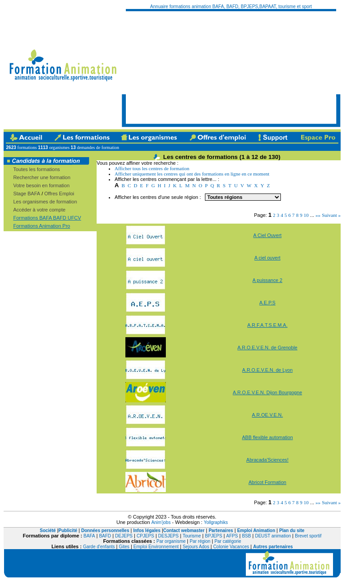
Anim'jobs (161, 522)
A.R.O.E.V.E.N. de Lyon (267, 370)
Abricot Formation (267, 482)
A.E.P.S (267, 302)
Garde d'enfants (99, 546)
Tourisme (191, 535)
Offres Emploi (59, 193)
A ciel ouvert (267, 257)
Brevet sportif (308, 535)
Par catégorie (227, 541)
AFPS (232, 535)
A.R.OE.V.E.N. (267, 415)
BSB (246, 535)
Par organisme (171, 541)
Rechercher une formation (41, 177)
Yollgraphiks (216, 522)
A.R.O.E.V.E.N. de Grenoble (267, 347)
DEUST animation (273, 535)
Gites (124, 546)
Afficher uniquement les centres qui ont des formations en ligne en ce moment (192, 173)
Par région (200, 541)
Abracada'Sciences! (267, 459)
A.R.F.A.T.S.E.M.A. (267, 325)
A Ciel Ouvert (267, 235)
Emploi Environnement (156, 546)
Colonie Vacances (231, 546)
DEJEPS (124, 535)
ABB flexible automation (267, 437)
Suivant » (331, 215)
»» (317, 215)
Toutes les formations (36, 169)
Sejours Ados (195, 546)
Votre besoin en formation (41, 185)
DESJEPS (168, 535)
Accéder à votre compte (39, 209)
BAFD (105, 535)
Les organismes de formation (45, 201)
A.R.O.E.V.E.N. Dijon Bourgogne (267, 392)
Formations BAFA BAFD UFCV (47, 217)
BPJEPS (213, 535)
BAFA (89, 535)
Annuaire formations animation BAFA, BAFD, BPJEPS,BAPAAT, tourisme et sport (231, 6)
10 (306, 215)
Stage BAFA (26, 193)
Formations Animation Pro (41, 226)
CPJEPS (145, 535)
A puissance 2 (267, 280)
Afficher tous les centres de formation (152, 168)
